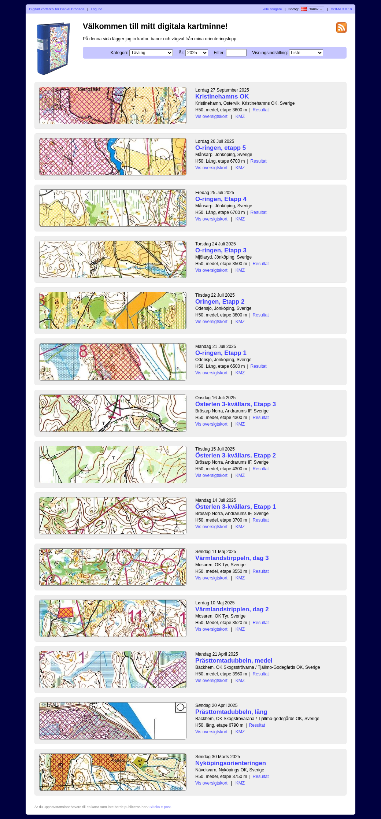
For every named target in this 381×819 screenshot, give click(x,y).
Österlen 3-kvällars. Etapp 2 (235, 455)
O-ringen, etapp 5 (220, 147)
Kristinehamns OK (222, 96)
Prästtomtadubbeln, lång (231, 711)
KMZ (240, 116)
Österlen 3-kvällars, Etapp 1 (235, 506)
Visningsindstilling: (270, 52)
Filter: (219, 52)
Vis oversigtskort (211, 116)
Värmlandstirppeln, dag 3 (232, 558)
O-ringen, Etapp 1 (221, 352)
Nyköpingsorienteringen (230, 763)
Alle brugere (272, 9)
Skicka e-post (160, 807)
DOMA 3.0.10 (341, 9)
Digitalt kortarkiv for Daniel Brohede (57, 9)
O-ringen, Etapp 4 (221, 199)
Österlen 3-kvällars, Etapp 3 (235, 404)
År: (181, 52)
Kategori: (119, 52)
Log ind (96, 9)
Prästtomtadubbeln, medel (234, 660)
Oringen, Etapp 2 (219, 301)
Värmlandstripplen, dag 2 (232, 609)
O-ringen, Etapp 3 (221, 250)
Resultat (261, 109)
